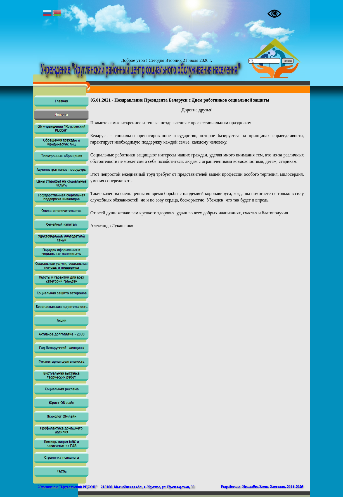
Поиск (288, 60)
